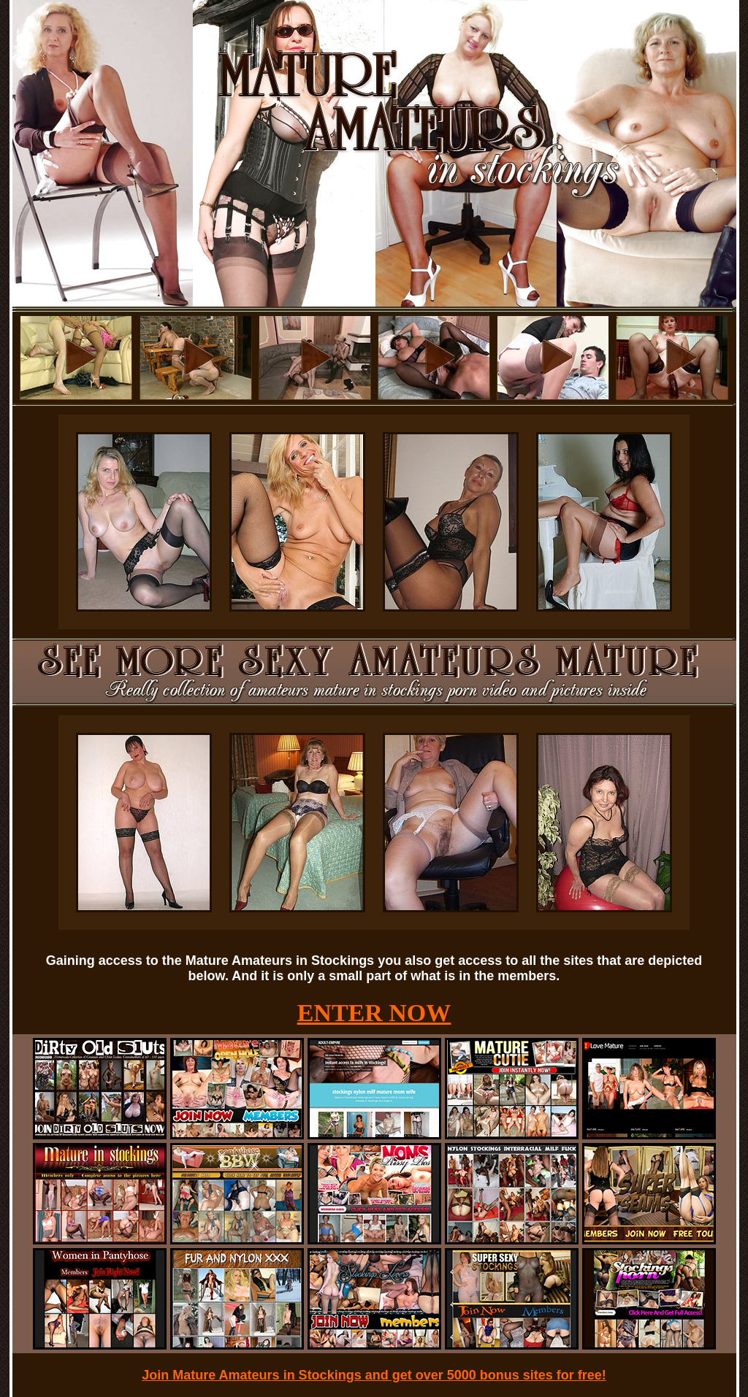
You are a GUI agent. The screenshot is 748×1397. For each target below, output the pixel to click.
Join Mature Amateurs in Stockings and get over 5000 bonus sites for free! (374, 1375)
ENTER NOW (374, 1012)
